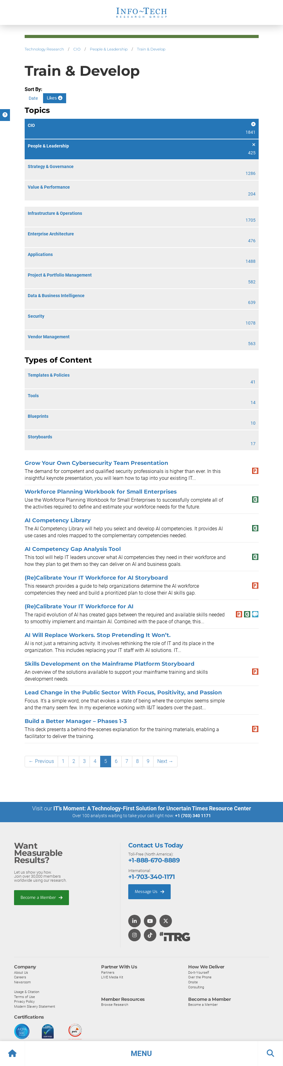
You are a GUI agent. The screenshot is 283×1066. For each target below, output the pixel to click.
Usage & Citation (26, 992)
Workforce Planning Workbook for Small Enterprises (101, 491)
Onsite (193, 982)
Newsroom (22, 982)
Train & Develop (151, 49)
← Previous (41, 761)
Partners (108, 972)
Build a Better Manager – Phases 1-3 (76, 721)
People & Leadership (109, 49)
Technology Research (44, 49)
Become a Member (41, 897)
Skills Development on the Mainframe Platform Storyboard (109, 663)
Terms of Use (24, 996)
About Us (21, 972)
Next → (165, 761)
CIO (77, 49)
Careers (20, 977)
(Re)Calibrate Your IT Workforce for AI (79, 606)
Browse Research (114, 1004)
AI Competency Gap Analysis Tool (73, 549)
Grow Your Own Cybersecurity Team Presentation (96, 463)
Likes (54, 98)
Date (33, 98)
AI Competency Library (58, 520)
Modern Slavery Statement (34, 1006)
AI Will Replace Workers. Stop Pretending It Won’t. (98, 635)
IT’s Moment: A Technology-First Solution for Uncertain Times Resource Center (152, 808)
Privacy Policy (24, 1001)
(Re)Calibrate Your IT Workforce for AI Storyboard (96, 577)
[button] (141, 1053)
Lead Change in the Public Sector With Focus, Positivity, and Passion (123, 692)
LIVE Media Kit (112, 977)
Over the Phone (200, 977)
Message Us (149, 891)
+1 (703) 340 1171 (193, 815)
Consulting (196, 987)
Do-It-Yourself (198, 972)
